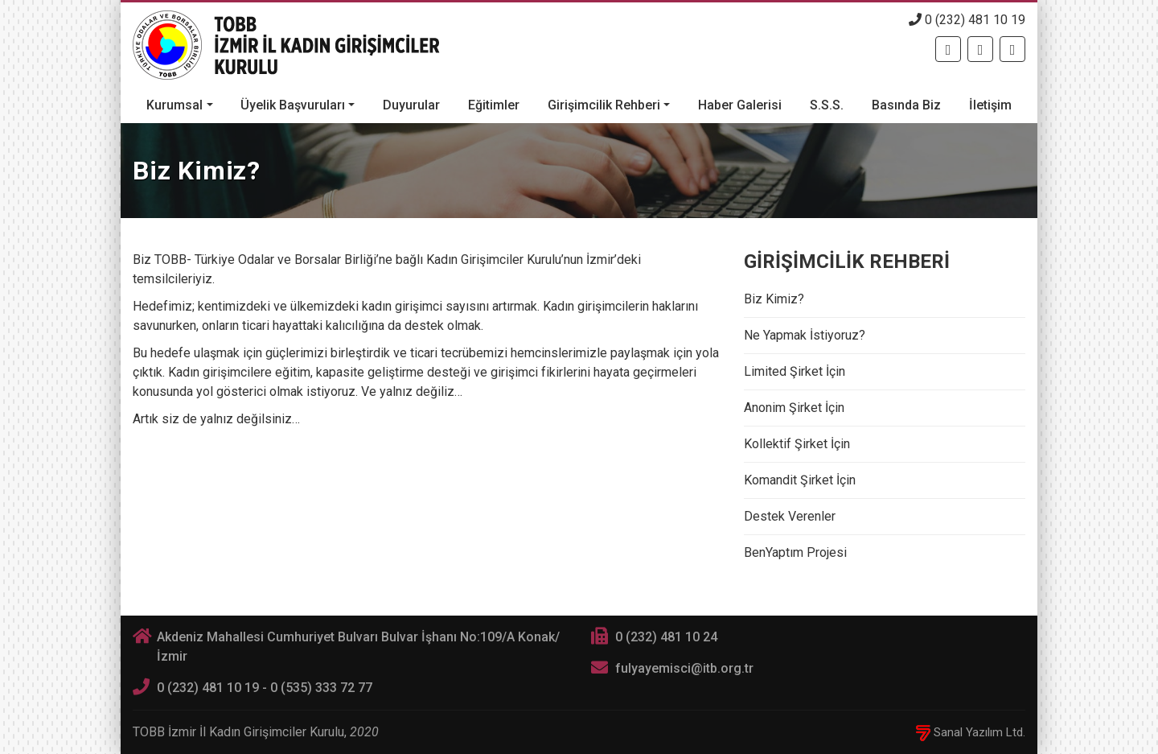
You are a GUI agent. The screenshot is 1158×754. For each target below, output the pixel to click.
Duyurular (411, 105)
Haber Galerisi (740, 105)
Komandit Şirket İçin (800, 480)
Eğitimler (493, 105)
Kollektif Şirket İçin (797, 443)
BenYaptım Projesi (795, 552)
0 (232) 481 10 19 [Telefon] (967, 19)
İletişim (990, 105)
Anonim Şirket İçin (794, 407)
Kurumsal (174, 105)
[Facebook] (948, 49)
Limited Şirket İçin (794, 371)
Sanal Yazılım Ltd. (970, 732)
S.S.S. (827, 105)
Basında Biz (906, 105)
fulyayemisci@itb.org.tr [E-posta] (684, 668)
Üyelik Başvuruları (292, 105)
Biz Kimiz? (774, 299)
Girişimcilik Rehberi (604, 105)
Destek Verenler (790, 516)
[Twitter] (980, 49)
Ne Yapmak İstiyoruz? (804, 335)
